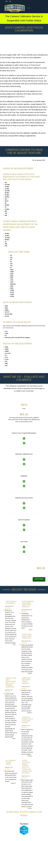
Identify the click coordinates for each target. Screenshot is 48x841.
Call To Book (39, 579)
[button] (29, 8)
